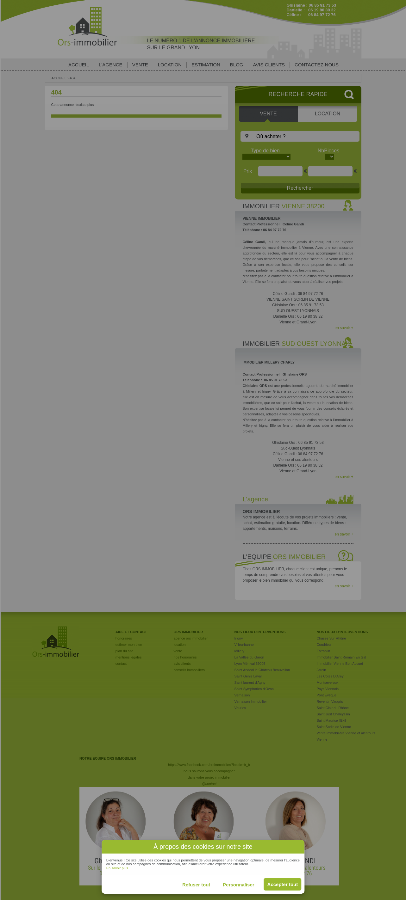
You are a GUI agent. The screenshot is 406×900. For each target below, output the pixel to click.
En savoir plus (117, 868)
